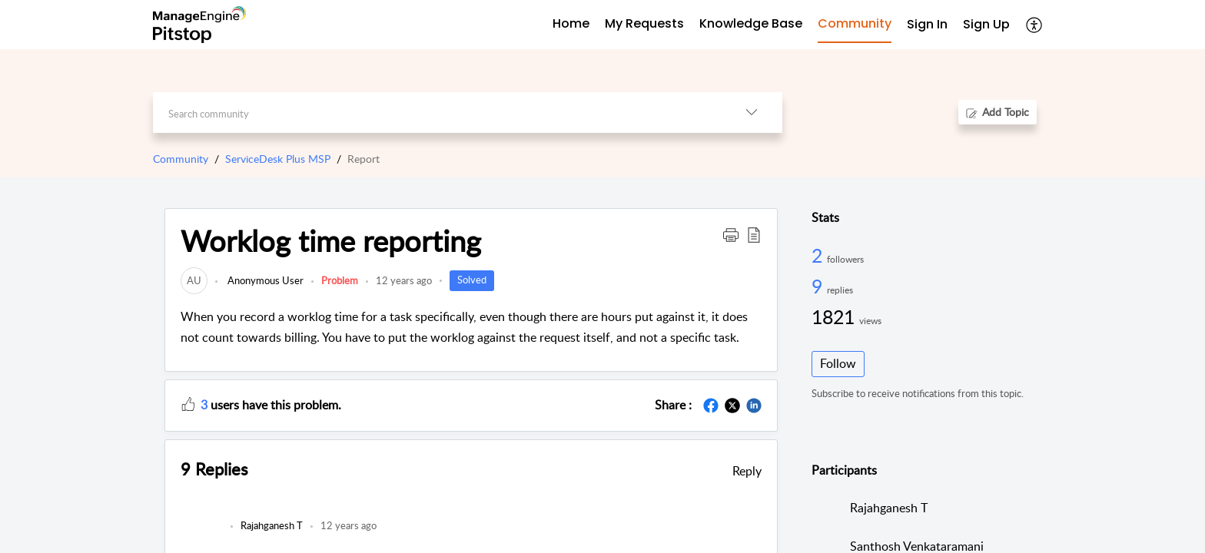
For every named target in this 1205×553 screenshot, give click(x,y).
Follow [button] (838, 363)
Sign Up (986, 24)
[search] (437, 112)
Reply (747, 470)
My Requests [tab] (644, 23)
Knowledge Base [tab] (750, 23)
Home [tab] (571, 23)
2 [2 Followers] (819, 255)
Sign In (927, 24)
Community (180, 158)
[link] (194, 280)
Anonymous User (264, 280)
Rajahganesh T (889, 507)
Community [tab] (854, 23)
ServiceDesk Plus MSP (277, 158)
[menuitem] (927, 25)
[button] (1034, 24)
